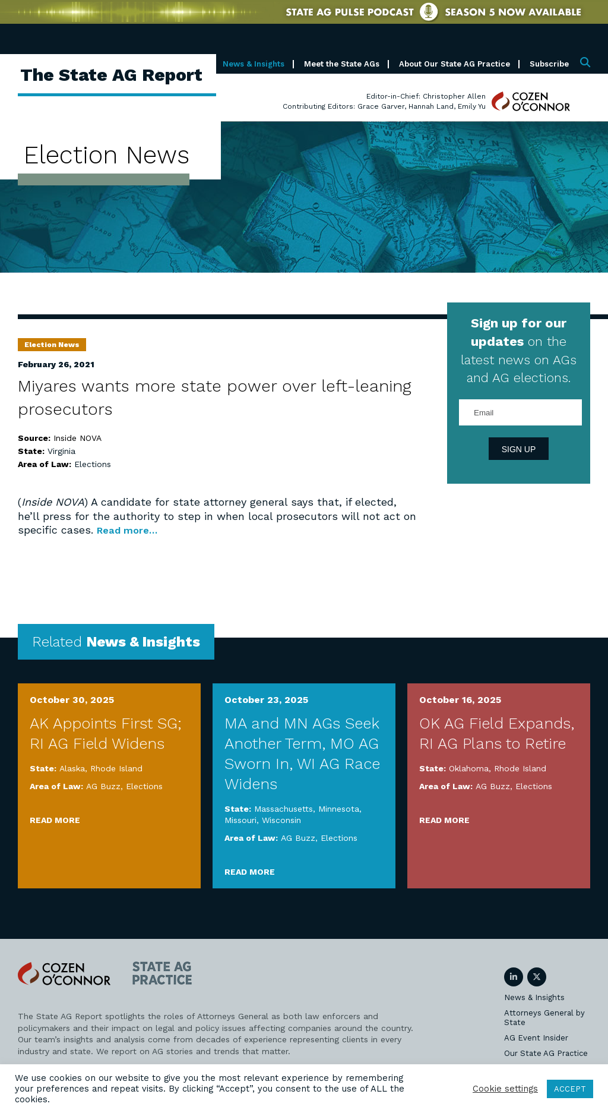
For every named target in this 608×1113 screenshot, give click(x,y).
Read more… (130, 530)
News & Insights (253, 63)
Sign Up (519, 449)
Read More (55, 820)
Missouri (240, 820)
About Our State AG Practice (454, 63)
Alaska (72, 768)
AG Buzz (103, 786)
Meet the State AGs (341, 63)
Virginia (61, 451)
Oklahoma (469, 768)
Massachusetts (283, 809)
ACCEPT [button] (570, 1088)
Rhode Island (116, 768)
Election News (52, 344)
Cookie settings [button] (505, 1088)
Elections (92, 464)
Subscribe (549, 63)
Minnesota (338, 809)
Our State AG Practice (546, 1053)
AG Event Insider (536, 1037)
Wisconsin (281, 820)
